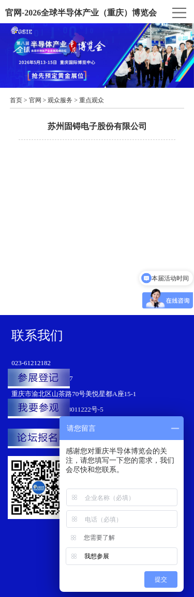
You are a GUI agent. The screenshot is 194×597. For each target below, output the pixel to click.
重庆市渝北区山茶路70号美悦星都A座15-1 (73, 394)
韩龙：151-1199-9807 (42, 378)
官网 (35, 100)
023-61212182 (31, 363)
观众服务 (60, 100)
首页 (16, 100)
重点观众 (91, 100)
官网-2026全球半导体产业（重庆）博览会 (81, 12)
